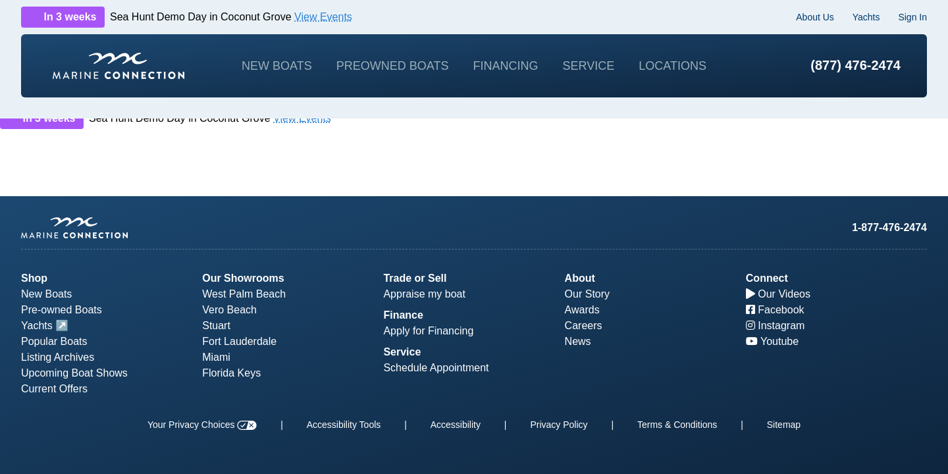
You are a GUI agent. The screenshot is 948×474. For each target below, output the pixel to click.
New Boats (277, 65)
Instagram (775, 325)
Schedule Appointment (435, 367)
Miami (216, 357)
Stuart (216, 325)
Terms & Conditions (677, 424)
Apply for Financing (428, 330)
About (580, 278)
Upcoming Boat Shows (74, 373)
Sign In (912, 17)
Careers (583, 325)
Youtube (772, 341)
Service (589, 65)
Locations (672, 65)
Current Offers (54, 388)
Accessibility (456, 424)
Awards (582, 309)
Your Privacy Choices (202, 424)
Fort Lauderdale (239, 341)
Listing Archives (57, 357)
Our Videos (778, 294)
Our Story (587, 294)
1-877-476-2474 (889, 227)
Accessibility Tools (344, 424)
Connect (767, 278)
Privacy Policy (558, 424)
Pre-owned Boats (61, 309)
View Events (323, 16)
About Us (815, 17)
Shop (34, 278)
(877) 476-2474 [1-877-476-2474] (855, 65)
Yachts (866, 17)
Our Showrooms (243, 278)
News (578, 341)
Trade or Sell (414, 278)
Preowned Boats (392, 65)
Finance (403, 315)
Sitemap (784, 424)
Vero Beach (229, 309)
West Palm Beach (244, 294)
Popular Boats (54, 341)
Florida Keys (231, 373)
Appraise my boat (424, 294)
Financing (505, 65)
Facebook (775, 309)
